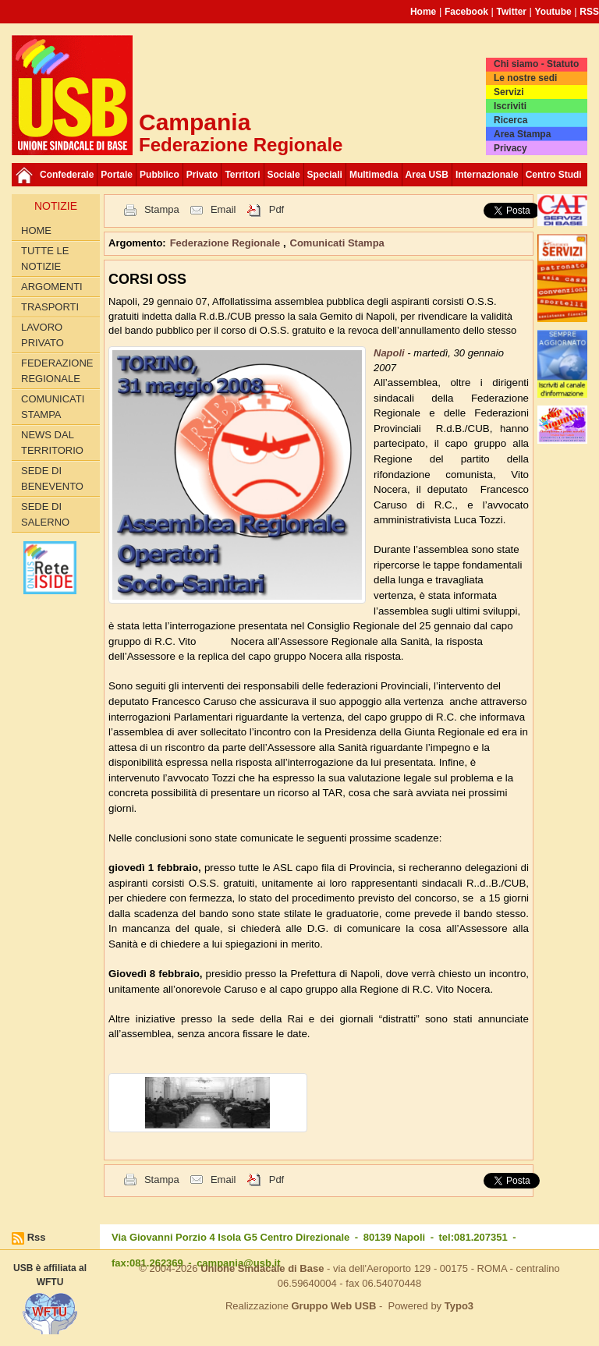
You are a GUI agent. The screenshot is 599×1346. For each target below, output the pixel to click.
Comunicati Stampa (52, 406)
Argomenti (52, 286)
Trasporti (50, 307)
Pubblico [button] (159, 174)
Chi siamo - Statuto (536, 63)
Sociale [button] (284, 174)
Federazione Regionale (57, 370)
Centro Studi (554, 174)
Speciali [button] (324, 174)
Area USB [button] (427, 174)
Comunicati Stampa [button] (337, 243)
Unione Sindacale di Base (262, 1268)
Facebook (466, 11)
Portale (117, 174)
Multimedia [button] (374, 174)
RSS (589, 11)
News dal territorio (52, 442)
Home (423, 11)
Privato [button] (202, 174)
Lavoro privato (42, 335)
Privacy (510, 148)
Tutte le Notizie (45, 258)
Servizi (509, 92)
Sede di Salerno (45, 514)
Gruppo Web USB (333, 1306)
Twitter (511, 11)
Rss (36, 1237)
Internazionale (487, 174)
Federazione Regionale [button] (226, 243)
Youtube (553, 11)
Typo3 (459, 1306)
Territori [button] (242, 174)
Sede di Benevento (52, 478)
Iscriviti (510, 106)
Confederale (67, 174)
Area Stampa (522, 134)
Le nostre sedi (525, 78)
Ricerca (510, 120)
